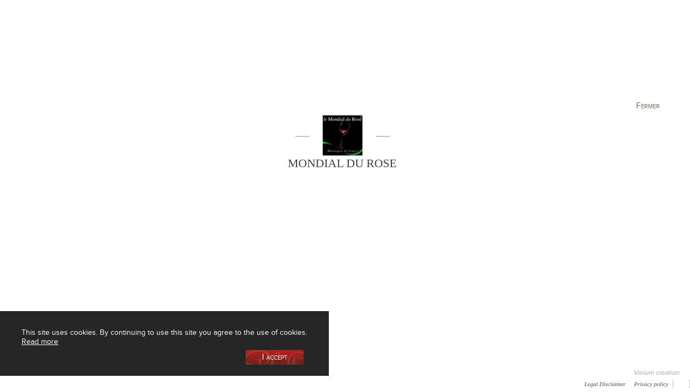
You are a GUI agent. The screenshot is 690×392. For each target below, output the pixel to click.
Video (328, 383)
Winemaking (460, 55)
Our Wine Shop (156, 55)
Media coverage (96, 383)
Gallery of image (154, 383)
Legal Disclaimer (605, 384)
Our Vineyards (235, 55)
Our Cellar (76, 55)
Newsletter (289, 383)
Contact (248, 383)
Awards (48, 383)
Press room (206, 383)
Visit (538, 55)
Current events (618, 55)
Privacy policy (651, 384)
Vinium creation (656, 372)
